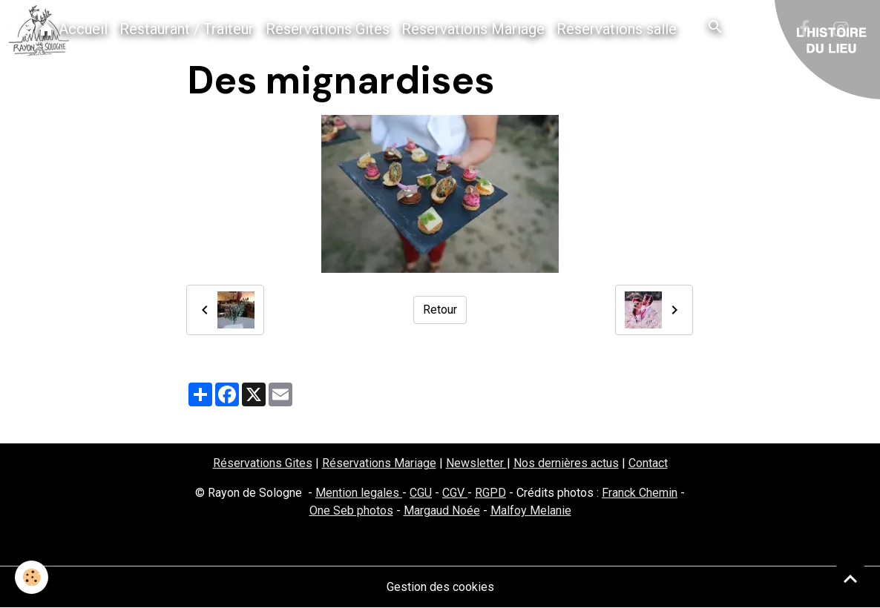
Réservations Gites (328, 29)
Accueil (72, 29)
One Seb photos (351, 510)
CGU (421, 493)
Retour (440, 310)
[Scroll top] (850, 578)
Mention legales (358, 493)
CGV (454, 493)
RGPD (490, 493)
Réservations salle (616, 29)
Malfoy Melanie (530, 510)
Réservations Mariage (473, 29)
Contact (648, 463)
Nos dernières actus (566, 463)
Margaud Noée (442, 510)
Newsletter (476, 463)
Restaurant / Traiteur (186, 29)
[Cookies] (31, 577)
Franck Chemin (639, 493)
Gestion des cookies (440, 587)
